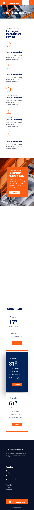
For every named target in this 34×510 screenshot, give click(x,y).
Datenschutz (9, 487)
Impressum (9, 489)
